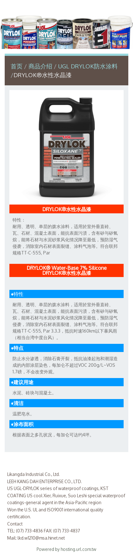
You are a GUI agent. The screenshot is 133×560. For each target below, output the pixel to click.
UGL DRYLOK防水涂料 (88, 66)
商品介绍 (41, 66)
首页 (17, 66)
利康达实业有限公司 (66, 7)
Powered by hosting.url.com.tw (66, 549)
